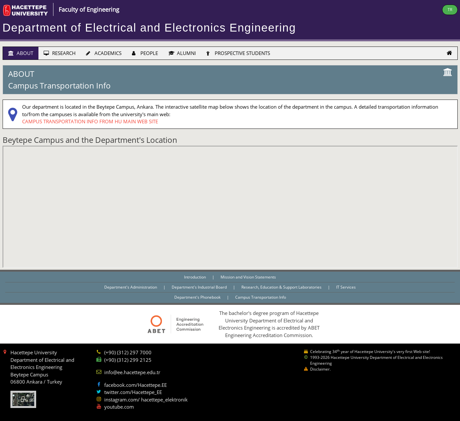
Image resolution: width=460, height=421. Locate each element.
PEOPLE (145, 53)
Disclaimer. (320, 369)
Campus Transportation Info (260, 297)
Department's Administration (131, 287)
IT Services (346, 287)
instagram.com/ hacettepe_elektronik (146, 399)
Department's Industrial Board (200, 287)
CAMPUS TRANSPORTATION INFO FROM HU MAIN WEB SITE (90, 121)
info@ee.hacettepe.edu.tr (132, 372)
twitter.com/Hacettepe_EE (133, 392)
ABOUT (20, 53)
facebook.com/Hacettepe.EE (135, 385)
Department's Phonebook (198, 297)
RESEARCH (60, 53)
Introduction (195, 277)
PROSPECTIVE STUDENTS (238, 53)
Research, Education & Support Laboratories (282, 287)
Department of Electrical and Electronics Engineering (149, 27)
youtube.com (119, 406)
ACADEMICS (104, 53)
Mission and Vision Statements (248, 277)
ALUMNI (182, 53)
